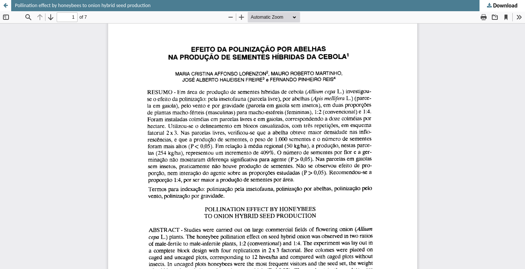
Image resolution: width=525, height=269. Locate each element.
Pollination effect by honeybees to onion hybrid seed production (83, 5)
